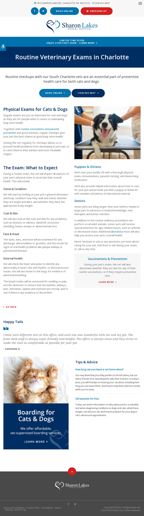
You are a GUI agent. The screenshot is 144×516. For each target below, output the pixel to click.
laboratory (117, 231)
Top (72, 471)
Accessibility (47, 507)
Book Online (64, 10)
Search (58, 507)
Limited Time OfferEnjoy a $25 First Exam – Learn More (71, 41)
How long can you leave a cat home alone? (99, 369)
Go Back (11, 307)
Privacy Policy (32, 507)
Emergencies (97, 10)
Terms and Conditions (14, 507)
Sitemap (9, 509)
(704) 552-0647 (102, 3)
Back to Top (20, 509)
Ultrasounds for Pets (87, 398)
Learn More (106, 282)
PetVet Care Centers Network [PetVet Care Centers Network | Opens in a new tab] (126, 510)
